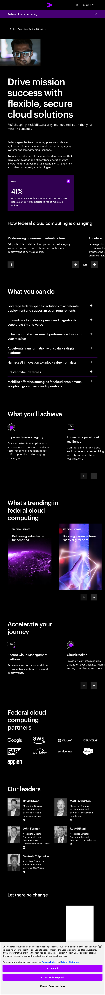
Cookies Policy (49, 962)
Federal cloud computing (22, 14)
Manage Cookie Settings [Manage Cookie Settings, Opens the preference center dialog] (52, 986)
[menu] (9, 5)
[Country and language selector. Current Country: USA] (89, 5)
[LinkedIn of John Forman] (24, 847)
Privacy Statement (70, 962)
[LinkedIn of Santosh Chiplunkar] (24, 872)
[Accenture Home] (50, 5)
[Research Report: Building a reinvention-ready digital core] (80, 557)
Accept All (52, 968)
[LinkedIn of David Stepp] (24, 820)
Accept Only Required (52, 977)
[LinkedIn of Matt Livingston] (71, 820)
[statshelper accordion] (68, 181)
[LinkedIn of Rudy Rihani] (71, 844)
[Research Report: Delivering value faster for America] (29, 557)
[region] (52, 968)
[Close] (100, 946)
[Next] (93, 476)
